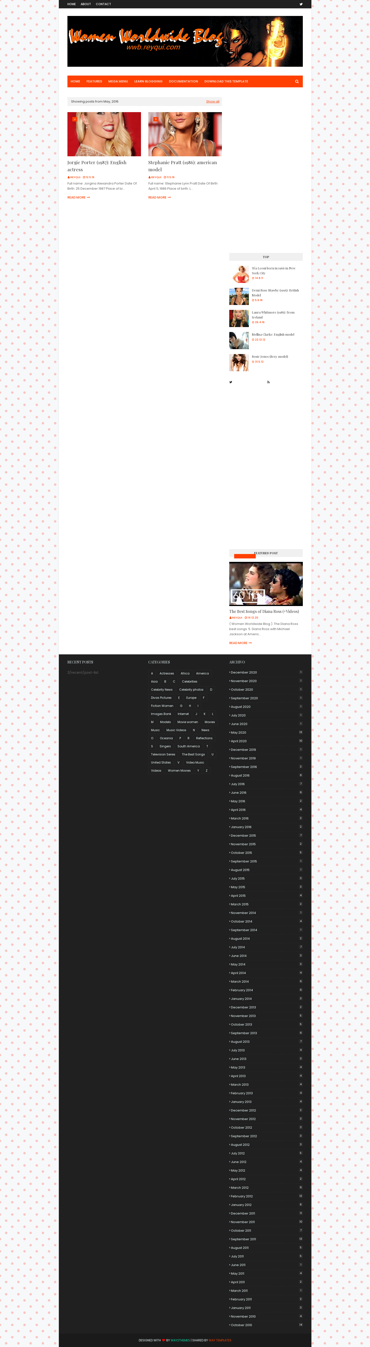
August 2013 (267, 1041)
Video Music (195, 762)
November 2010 (267, 1316)
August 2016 (267, 775)
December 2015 (267, 835)
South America (189, 746)
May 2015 (267, 887)
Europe (191, 698)
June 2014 (267, 955)
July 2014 (267, 947)
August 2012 (267, 1144)
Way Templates (220, 1340)
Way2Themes (180, 1340)
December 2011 (267, 1213)
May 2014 (267, 964)
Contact (103, 4)
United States (161, 762)
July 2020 (267, 715)
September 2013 (267, 1033)
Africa (185, 673)
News (205, 730)
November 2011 (267, 1222)
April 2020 (267, 741)
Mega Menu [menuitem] (118, 81)
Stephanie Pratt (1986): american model (182, 165)
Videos (156, 770)
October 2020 (267, 689)
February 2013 (267, 1093)
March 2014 (267, 981)
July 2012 (267, 1153)
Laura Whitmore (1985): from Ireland (273, 314)
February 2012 (267, 1196)
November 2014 (267, 913)
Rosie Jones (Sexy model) (270, 356)
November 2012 (267, 1119)
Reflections (204, 738)
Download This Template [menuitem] (226, 81)
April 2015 (267, 895)
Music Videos (245, 556)
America (202, 673)
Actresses (167, 673)
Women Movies (179, 770)
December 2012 (267, 1110)
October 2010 (267, 1325)
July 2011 (267, 1256)
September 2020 (267, 698)
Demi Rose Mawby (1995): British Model (275, 292)
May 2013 (267, 1067)
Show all (212, 101)
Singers (165, 746)
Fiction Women (162, 706)
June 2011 (267, 1265)
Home (71, 4)
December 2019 (267, 749)
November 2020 (267, 681)
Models (165, 722)
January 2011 (267, 1308)
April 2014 (267, 973)
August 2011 (267, 1247)
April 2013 (267, 1076)
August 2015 (267, 870)
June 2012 (267, 1162)
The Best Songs (193, 754)
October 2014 (267, 921)
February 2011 (267, 1299)
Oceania (166, 738)
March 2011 (267, 1290)
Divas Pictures (161, 698)
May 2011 (267, 1273)
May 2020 (267, 732)
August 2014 (267, 938)
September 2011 (267, 1239)
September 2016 (267, 767)
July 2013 (267, 1050)
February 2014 (267, 990)
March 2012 (267, 1187)
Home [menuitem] (75, 81)
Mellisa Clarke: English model (273, 334)
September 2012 (267, 1136)
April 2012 (267, 1179)
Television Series (163, 754)
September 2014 (267, 930)
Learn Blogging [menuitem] (148, 81)
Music (155, 730)
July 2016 (267, 784)
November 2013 (267, 1016)
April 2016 (267, 809)
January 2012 (267, 1204)
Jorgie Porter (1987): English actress (97, 165)
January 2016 (267, 827)
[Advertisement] (266, 170)
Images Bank (161, 714)
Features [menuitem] (94, 81)
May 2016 (267, 801)
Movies (210, 722)
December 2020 (267, 672)
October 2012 (267, 1127)
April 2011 (267, 1282)
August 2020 (267, 706)
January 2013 (267, 1101)
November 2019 (267, 758)
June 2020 (267, 724)
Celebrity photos (191, 689)
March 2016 (267, 818)
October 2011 (267, 1230)
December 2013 (267, 1007)
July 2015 (267, 878)
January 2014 (267, 998)
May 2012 (267, 1170)
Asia (154, 681)
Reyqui (75, 177)
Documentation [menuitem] (183, 81)
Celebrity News (162, 689)
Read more (76, 197)
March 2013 (267, 1084)
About (86, 4)
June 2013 (267, 1058)
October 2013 (267, 1024)
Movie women (188, 722)
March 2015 (267, 904)
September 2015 (267, 861)
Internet (183, 714)
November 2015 (267, 844)
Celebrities (189, 681)
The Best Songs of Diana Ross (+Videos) (264, 611)
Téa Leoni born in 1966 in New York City (273, 270)
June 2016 (267, 792)
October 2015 (267, 852)
